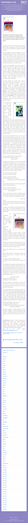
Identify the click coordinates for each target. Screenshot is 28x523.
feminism (4, 382)
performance (5, 415)
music (4, 404)
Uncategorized (5, 463)
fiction (4, 387)
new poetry (5, 408)
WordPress (11, 520)
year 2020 (5, 496)
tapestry (4, 450)
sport (4, 448)
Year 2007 (5, 467)
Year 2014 (7, 333)
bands (4, 361)
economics (5, 376)
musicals (4, 406)
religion (4, 439)
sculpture (4, 443)
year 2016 (5, 487)
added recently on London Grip (9, 350)
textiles (4, 456)
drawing (4, 371)
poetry (21, 332)
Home (11, 517)
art (3, 354)
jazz (3, 398)
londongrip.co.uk (13, 519)
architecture (5, 352)
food (3, 391)
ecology (4, 374)
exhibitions (5, 378)
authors (4, 358)
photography (5, 417)
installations (5, 395)
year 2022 (5, 500)
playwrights (5, 421)
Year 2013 (5, 480)
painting (4, 413)
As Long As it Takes (18, 342)
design (4, 369)
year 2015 (5, 485)
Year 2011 (5, 476)
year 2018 (5, 491)
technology (5, 452)
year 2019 (5, 493)
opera (4, 411)
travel (4, 461)
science (4, 441)
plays (4, 419)
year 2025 (5, 506)
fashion (4, 380)
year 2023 (5, 502)
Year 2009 (5, 472)
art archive (5, 356)
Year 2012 (5, 478)
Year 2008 (5, 469)
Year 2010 (5, 474)
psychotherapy (5, 437)
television (4, 454)
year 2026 (5, 509)
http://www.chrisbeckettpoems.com (10, 330)
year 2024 (5, 504)
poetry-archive (5, 428)
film (3, 389)
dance (4, 367)
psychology (5, 435)
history (18, 332)
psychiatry (5, 432)
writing (4, 465)
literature (4, 400)
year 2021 (5, 498)
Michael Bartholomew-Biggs (9, 332)
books (16, 332)
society (4, 333)
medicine (4, 402)
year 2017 (5, 489)
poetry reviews (5, 426)
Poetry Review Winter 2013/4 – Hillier (13, 339)
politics (4, 430)
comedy (4, 365)
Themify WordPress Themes (19, 520)
